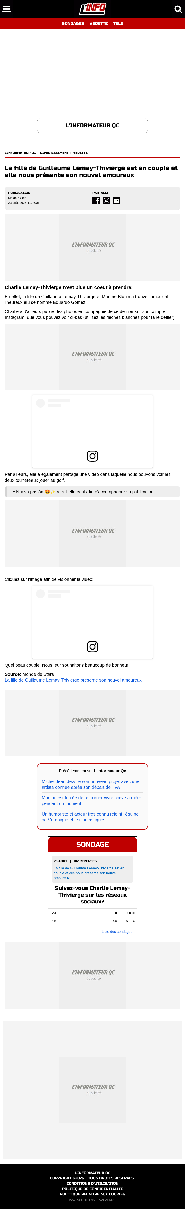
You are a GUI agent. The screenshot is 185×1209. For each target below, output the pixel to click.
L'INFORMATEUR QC (20, 153)
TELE (118, 23)
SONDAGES (73, 23)
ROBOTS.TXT (107, 1199)
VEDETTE (99, 23)
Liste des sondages (117, 932)
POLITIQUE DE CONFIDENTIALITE (92, 1189)
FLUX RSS (75, 1199)
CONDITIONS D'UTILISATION (93, 1183)
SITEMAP (90, 1199)
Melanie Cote (17, 198)
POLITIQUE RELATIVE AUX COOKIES (92, 1194)
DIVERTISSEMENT (54, 153)
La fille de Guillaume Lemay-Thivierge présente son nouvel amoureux (73, 680)
